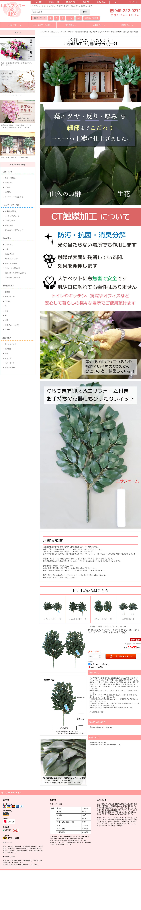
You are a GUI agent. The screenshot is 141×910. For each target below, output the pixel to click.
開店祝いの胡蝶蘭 (91, 18)
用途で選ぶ (69, 25)
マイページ (133, 2)
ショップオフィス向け (41, 25)
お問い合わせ (101, 2)
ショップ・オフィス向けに (64, 32)
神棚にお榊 (78, 32)
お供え (70, 18)
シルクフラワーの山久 (48, 32)
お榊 (78, 18)
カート (117, 2)
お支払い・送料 (54, 2)
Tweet (90, 662)
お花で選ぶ (97, 25)
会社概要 (38, 2)
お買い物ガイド (70, 2)
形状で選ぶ (125, 25)
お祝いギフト (13, 25)
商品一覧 (86, 2)
